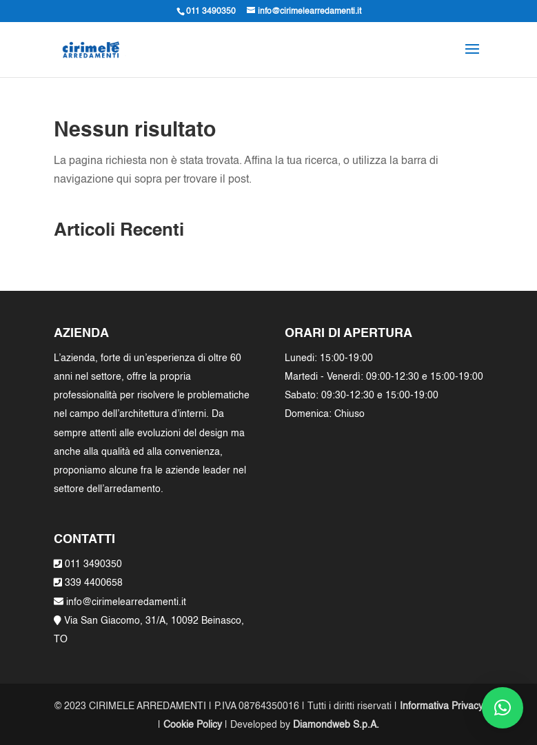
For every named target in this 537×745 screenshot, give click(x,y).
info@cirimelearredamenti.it (124, 602)
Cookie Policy (192, 725)
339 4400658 (94, 583)
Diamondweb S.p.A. (336, 725)
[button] (502, 707)
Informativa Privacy (441, 706)
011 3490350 (93, 564)
